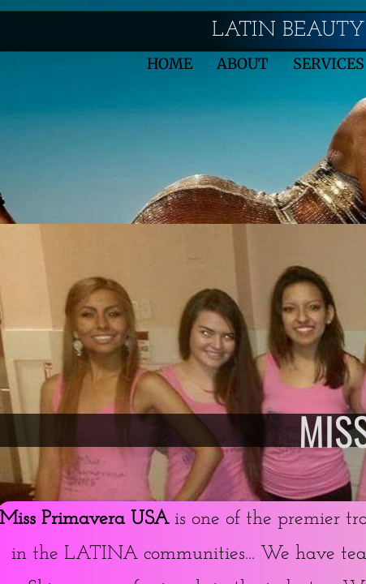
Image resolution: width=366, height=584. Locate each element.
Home (169, 63)
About (243, 63)
